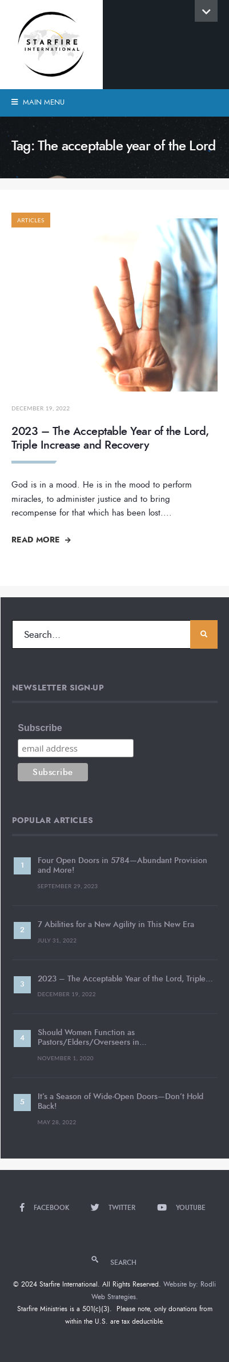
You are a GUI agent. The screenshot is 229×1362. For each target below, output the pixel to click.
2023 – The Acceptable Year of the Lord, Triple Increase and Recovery (110, 438)
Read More (41, 539)
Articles (31, 220)
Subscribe (40, 728)
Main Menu (38, 102)
